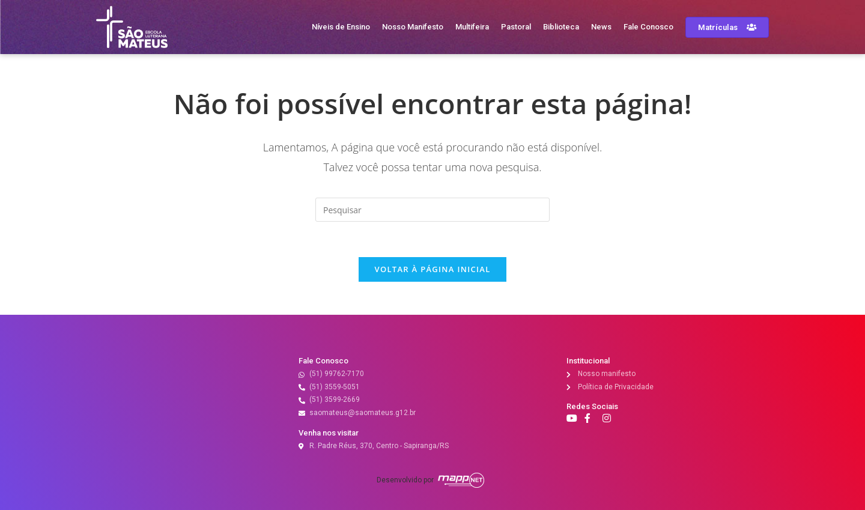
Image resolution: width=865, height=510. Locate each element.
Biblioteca (561, 26)
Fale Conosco (648, 26)
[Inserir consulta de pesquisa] (432, 210)
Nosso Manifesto (412, 26)
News (601, 26)
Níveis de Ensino (341, 26)
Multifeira (472, 26)
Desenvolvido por (405, 480)
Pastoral (516, 26)
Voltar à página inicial (432, 270)
